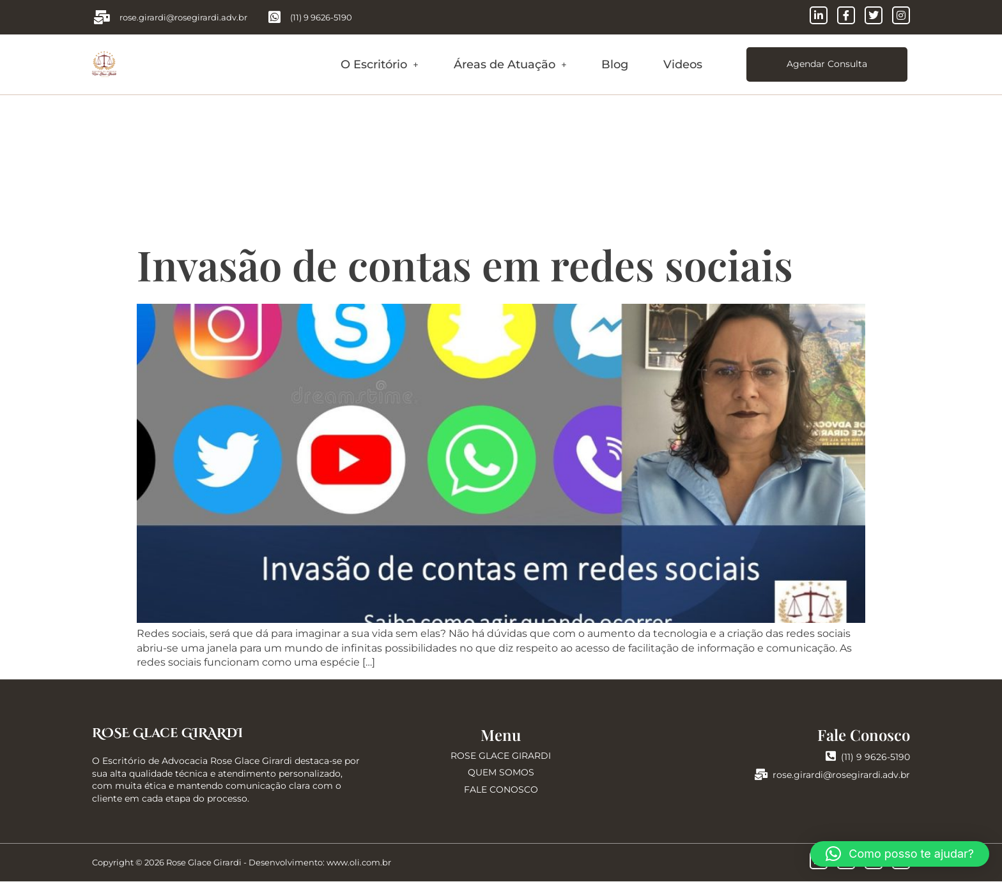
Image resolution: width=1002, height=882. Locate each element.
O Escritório (380, 64)
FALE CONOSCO (501, 790)
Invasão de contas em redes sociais (465, 264)
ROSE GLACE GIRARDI (501, 756)
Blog (614, 64)
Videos (682, 64)
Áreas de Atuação (510, 64)
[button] (379, 65)
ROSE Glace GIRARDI (167, 733)
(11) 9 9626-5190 (868, 757)
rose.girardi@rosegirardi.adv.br (832, 775)
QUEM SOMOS (501, 773)
